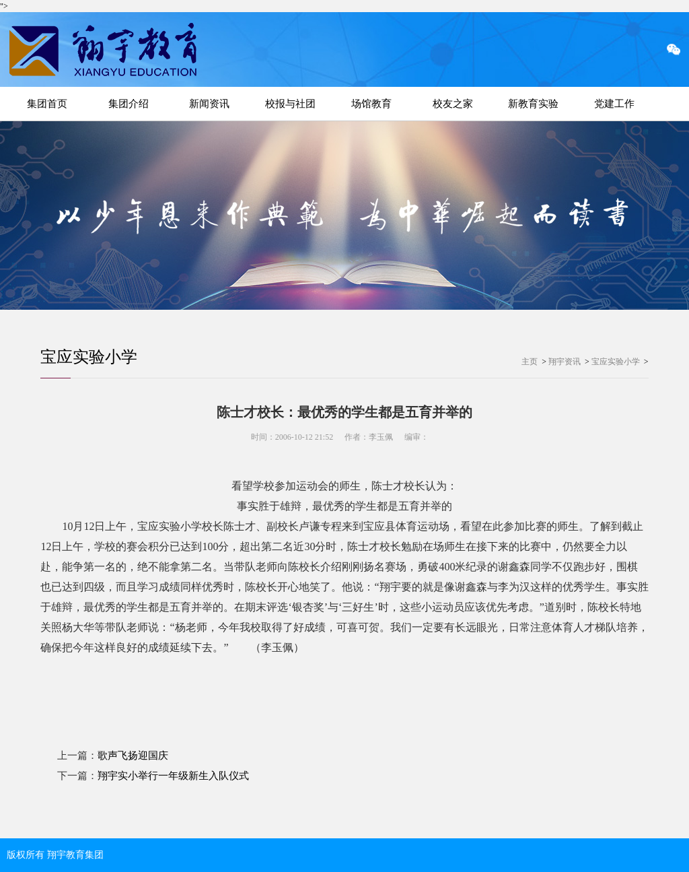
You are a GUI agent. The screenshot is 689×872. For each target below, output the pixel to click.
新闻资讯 (209, 103)
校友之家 (453, 103)
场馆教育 (371, 103)
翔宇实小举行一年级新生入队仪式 (173, 775)
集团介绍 (128, 103)
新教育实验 (533, 103)
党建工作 (614, 103)
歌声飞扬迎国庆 (133, 755)
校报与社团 (290, 103)
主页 (529, 361)
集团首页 (47, 103)
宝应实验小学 (88, 357)
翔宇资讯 (564, 361)
